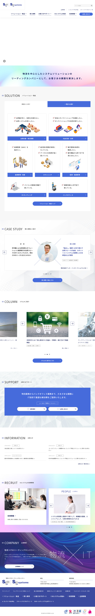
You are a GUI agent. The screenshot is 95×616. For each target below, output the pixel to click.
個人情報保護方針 (39, 591)
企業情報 (63, 9)
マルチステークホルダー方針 (82, 591)
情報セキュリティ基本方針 (54, 591)
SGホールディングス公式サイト (43, 601)
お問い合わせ (86, 14)
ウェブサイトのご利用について (21, 591)
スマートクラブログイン (85, 9)
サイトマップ (6, 591)
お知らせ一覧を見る (83, 464)
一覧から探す (69, 104)
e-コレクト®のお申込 (73, 9)
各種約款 (67, 591)
